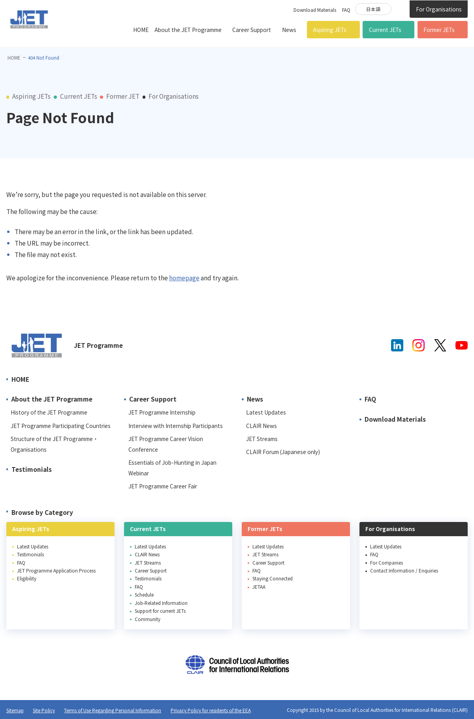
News (289, 30)
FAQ (346, 9)
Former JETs (439, 30)
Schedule (144, 594)
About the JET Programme (188, 30)
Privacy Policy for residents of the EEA (211, 710)
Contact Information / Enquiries (404, 570)
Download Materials (314, 9)
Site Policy (44, 710)
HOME (141, 30)
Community (147, 619)
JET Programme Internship (162, 412)
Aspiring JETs (329, 30)
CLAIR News (261, 426)
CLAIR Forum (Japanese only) (283, 452)
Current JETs (385, 30)
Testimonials (31, 469)
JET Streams (262, 439)
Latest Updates (266, 412)
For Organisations (439, 9)
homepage (184, 277)
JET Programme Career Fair (162, 486)
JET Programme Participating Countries (61, 426)
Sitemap (15, 710)
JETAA (258, 586)
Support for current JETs (160, 610)
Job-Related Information (161, 602)
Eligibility (26, 578)
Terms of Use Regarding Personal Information (112, 710)
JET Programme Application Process (56, 570)
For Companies (386, 562)
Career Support (251, 30)
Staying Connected (272, 578)
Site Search (400, 8)
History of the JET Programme (49, 412)
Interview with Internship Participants (175, 426)
